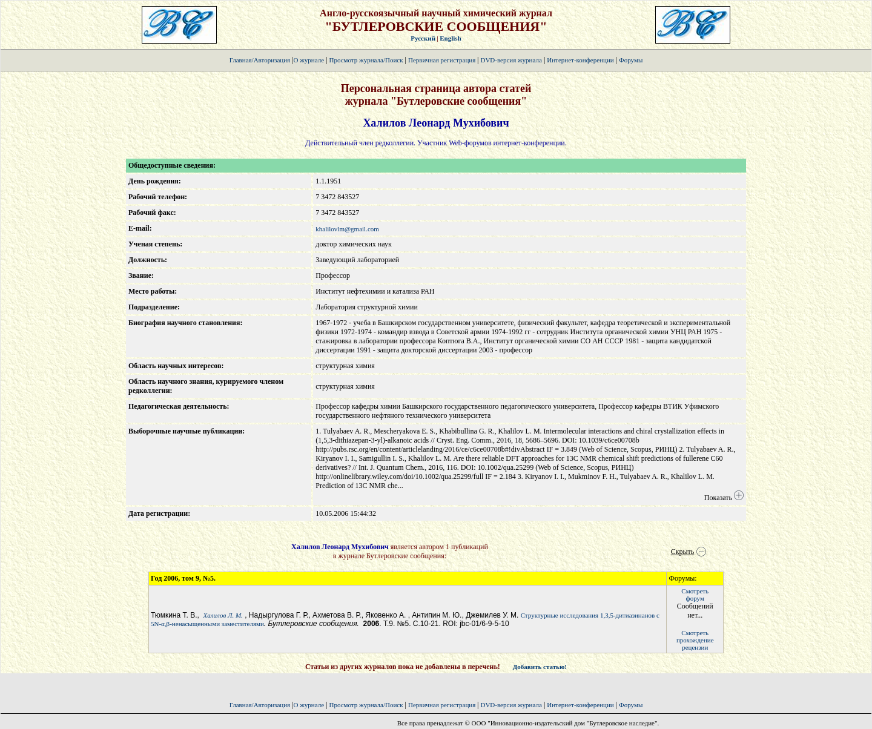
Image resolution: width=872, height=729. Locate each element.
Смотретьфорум (694, 594)
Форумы (630, 60)
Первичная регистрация (442, 60)
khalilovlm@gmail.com (347, 229)
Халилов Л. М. (223, 615)
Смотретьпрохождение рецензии (695, 640)
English (450, 38)
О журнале (309, 60)
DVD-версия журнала (510, 60)
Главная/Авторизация (260, 60)
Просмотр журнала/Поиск (366, 60)
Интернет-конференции (580, 60)
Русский (423, 38)
